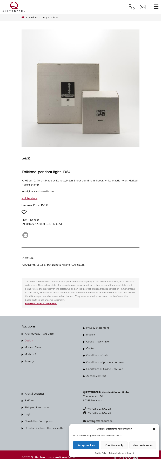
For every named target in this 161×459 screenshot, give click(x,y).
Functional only (114, 445)
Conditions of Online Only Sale (104, 368)
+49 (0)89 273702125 (97, 408)
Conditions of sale (97, 355)
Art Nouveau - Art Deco (39, 334)
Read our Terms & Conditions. (41, 303)
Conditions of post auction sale (105, 362)
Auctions (33, 17)
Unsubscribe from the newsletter (45, 427)
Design (29, 340)
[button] (154, 428)
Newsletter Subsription (38, 420)
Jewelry (29, 361)
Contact (91, 348)
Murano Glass (33, 347)
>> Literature (29, 198)
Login (28, 413)
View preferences (142, 445)
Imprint (130, 453)
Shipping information (37, 407)
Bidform (30, 400)
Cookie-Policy (101, 453)
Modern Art (32, 354)
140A (55, 17)
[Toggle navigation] (156, 7)
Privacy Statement (117, 453)
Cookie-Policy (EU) (97, 341)
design (45, 17)
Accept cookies (86, 445)
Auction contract (96, 375)
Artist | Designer (34, 393)
